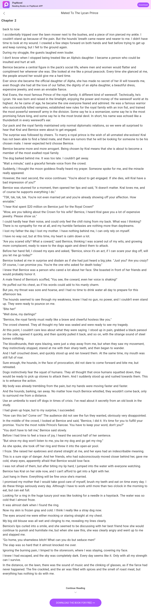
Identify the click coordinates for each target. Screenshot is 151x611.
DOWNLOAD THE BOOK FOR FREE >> (75, 602)
